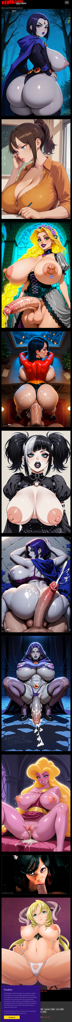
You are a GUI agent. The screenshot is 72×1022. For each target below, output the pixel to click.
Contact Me (46, 1017)
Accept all (12, 1017)
